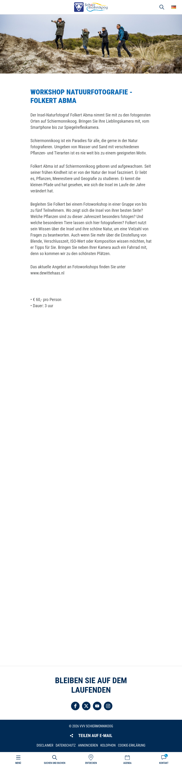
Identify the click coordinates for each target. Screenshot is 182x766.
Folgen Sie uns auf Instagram (108, 706)
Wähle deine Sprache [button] (173, 7)
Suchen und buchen (54, 763)
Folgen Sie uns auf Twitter (86, 706)
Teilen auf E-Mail (95, 735)
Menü (18, 763)
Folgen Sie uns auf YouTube (97, 706)
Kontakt (163, 763)
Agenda (127, 763)
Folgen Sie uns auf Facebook (75, 706)
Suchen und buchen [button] (162, 7)
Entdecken (91, 763)
